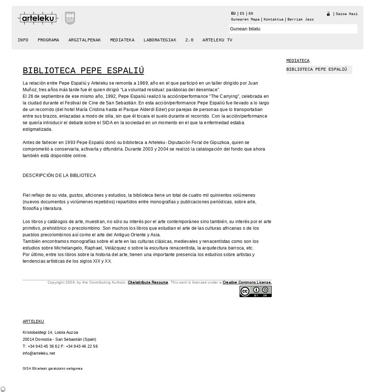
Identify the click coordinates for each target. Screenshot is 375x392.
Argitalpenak (84, 40)
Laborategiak (160, 40)
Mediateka (122, 40)
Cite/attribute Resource (148, 282)
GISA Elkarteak (35, 369)
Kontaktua (273, 20)
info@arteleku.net (39, 353)
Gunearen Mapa (245, 20)
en (251, 14)
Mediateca (297, 60)
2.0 (189, 40)
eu (233, 14)
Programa (48, 40)
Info (23, 40)
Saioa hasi (347, 14)
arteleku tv (217, 40)
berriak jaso (300, 20)
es (242, 14)
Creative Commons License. (247, 282)
